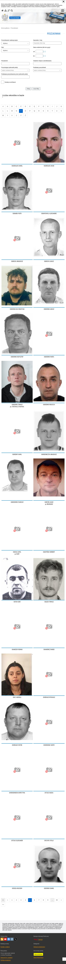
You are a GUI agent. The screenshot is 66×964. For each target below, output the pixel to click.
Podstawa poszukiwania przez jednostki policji (14, 74)
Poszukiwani (14, 28)
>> (2, 904)
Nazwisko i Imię (37, 40)
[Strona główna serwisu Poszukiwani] (2, 10)
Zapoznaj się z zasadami (6, 957)
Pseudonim (4, 61)
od (34, 51)
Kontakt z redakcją (5, 947)
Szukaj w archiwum (10, 82)
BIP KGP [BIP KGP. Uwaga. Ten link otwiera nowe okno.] (41, 939)
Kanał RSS (2, 939)
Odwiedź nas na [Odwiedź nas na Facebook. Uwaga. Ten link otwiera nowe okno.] (8, 939)
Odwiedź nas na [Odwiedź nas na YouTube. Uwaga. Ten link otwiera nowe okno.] (5, 939)
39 (57, 900)
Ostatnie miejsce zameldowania (42, 61)
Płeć (2, 47)
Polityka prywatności (6, 960)
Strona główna (5, 28)
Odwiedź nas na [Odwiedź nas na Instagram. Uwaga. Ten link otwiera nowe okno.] (12, 939)
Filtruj (28, 88)
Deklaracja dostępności (39, 947)
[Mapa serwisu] (5, 10)
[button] (62, 11)
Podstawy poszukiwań (39, 67)
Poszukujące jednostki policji (9, 67)
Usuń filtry (36, 88)
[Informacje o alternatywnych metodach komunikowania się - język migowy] (9, 10)
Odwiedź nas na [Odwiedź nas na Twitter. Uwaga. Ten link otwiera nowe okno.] (15, 939)
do (34, 56)
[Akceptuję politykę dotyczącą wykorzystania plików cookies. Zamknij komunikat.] (63, 1)
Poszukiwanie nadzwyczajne (9, 40)
